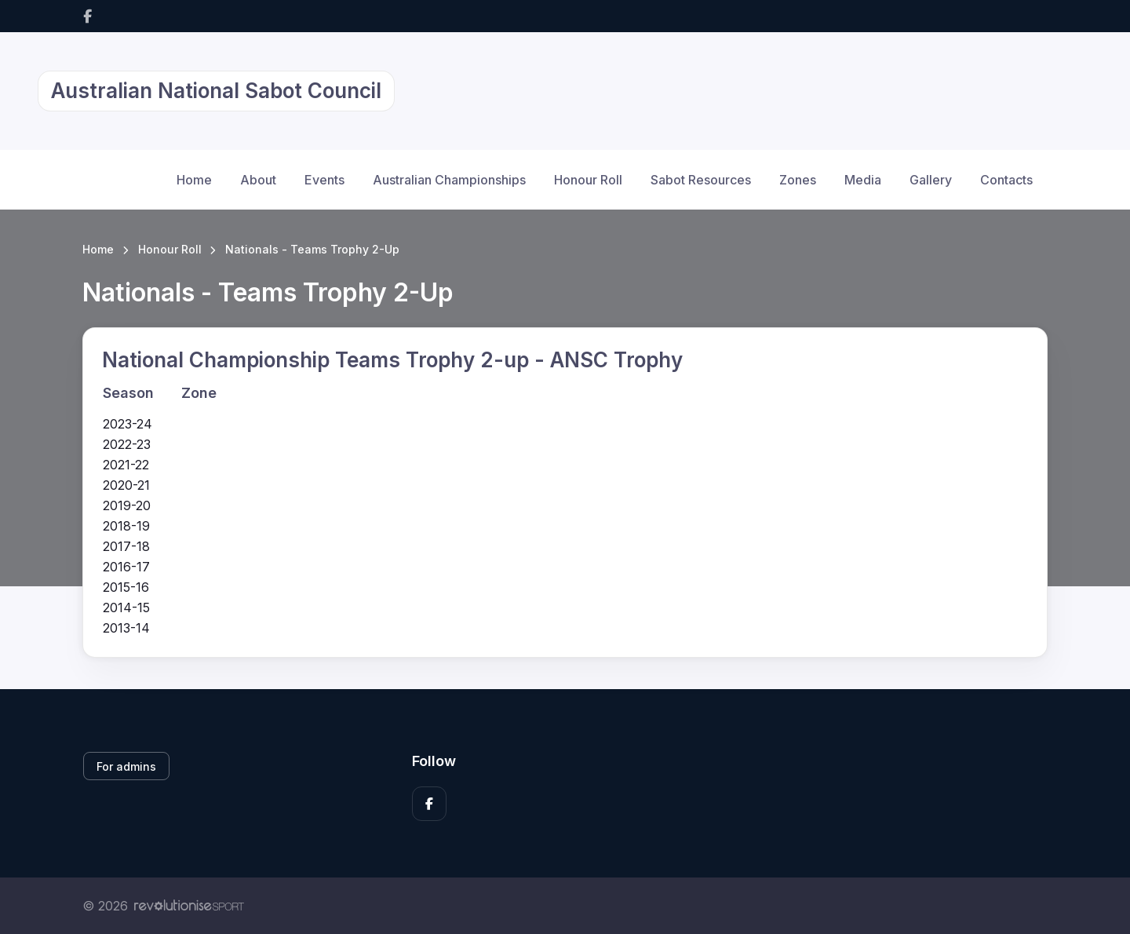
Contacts (1006, 180)
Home (194, 180)
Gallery (930, 180)
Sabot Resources (701, 180)
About (258, 180)
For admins (126, 766)
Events (324, 180)
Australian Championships (449, 180)
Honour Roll (588, 180)
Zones (797, 180)
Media (862, 180)
